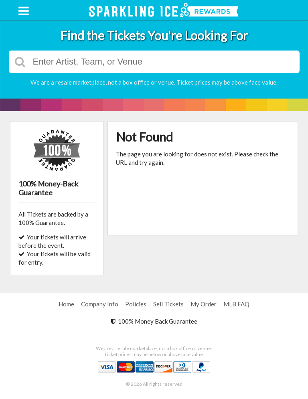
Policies (135, 304)
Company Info (99, 304)
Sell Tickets (168, 304)
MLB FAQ (236, 304)
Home (66, 304)
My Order (203, 304)
